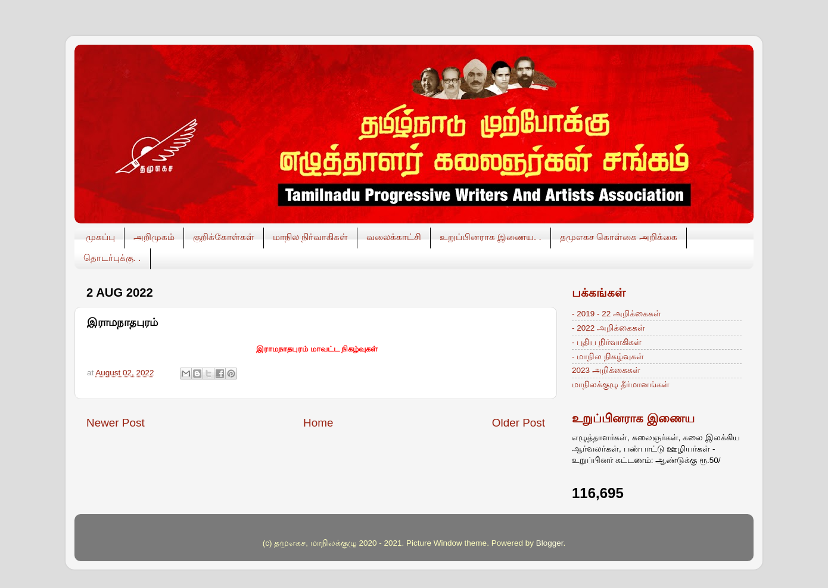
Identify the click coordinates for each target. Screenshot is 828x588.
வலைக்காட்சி (393, 237)
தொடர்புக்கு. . (112, 258)
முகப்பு (100, 237)
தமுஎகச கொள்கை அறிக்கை (618, 237)
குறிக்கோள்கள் (223, 237)
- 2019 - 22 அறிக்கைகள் (616, 313)
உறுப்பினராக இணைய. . (490, 237)
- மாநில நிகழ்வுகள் (608, 356)
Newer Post (115, 422)
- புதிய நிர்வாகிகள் (607, 342)
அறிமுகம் (154, 237)
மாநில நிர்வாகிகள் (310, 237)
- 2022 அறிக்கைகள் (608, 327)
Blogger (550, 543)
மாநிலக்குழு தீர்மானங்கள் (621, 384)
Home (318, 422)
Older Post (518, 422)
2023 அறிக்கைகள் (606, 370)
